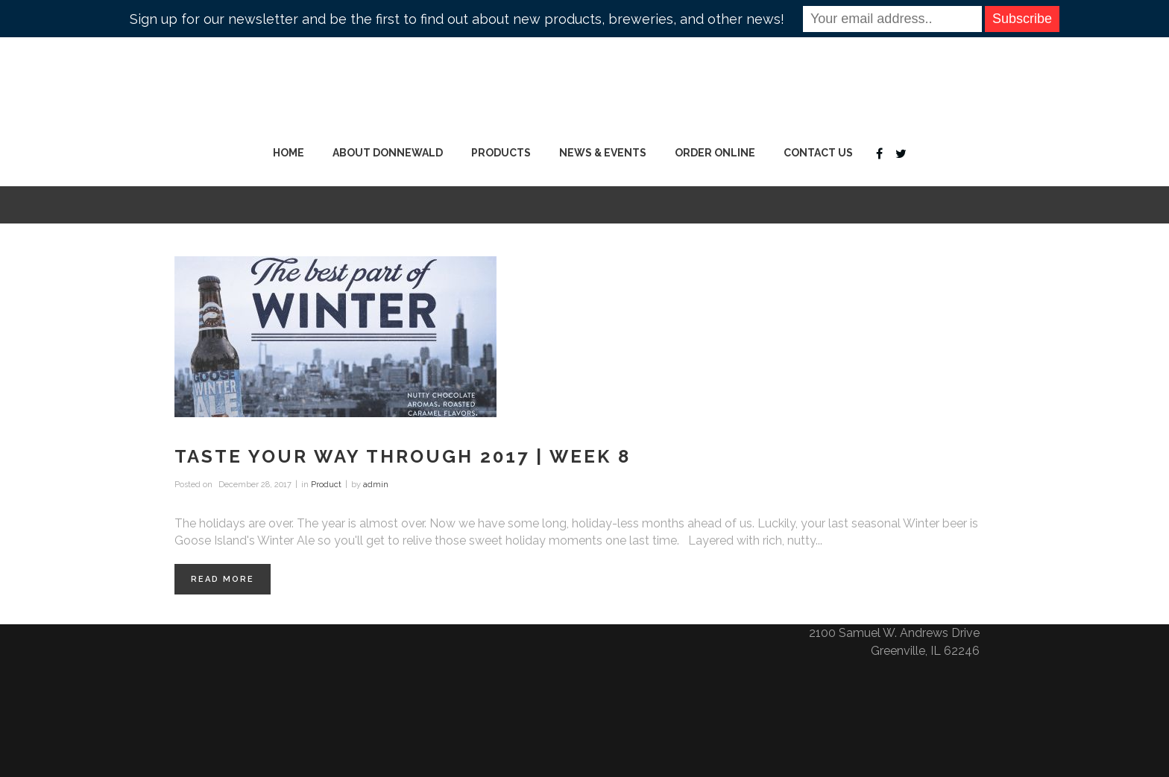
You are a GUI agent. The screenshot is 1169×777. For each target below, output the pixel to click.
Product (326, 484)
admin (375, 484)
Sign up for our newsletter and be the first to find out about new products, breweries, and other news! (457, 19)
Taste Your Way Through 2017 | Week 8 (402, 456)
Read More (222, 579)
